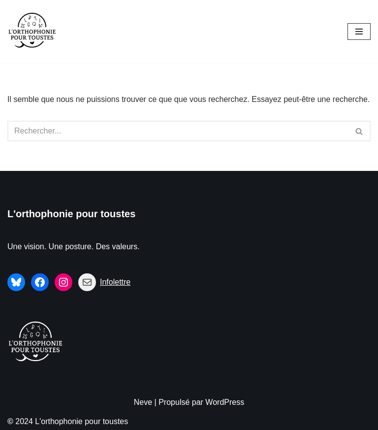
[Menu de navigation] (359, 31)
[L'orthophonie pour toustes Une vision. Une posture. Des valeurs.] (32, 31)
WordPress (224, 402)
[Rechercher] (177, 131)
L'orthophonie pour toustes (71, 213)
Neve (143, 402)
